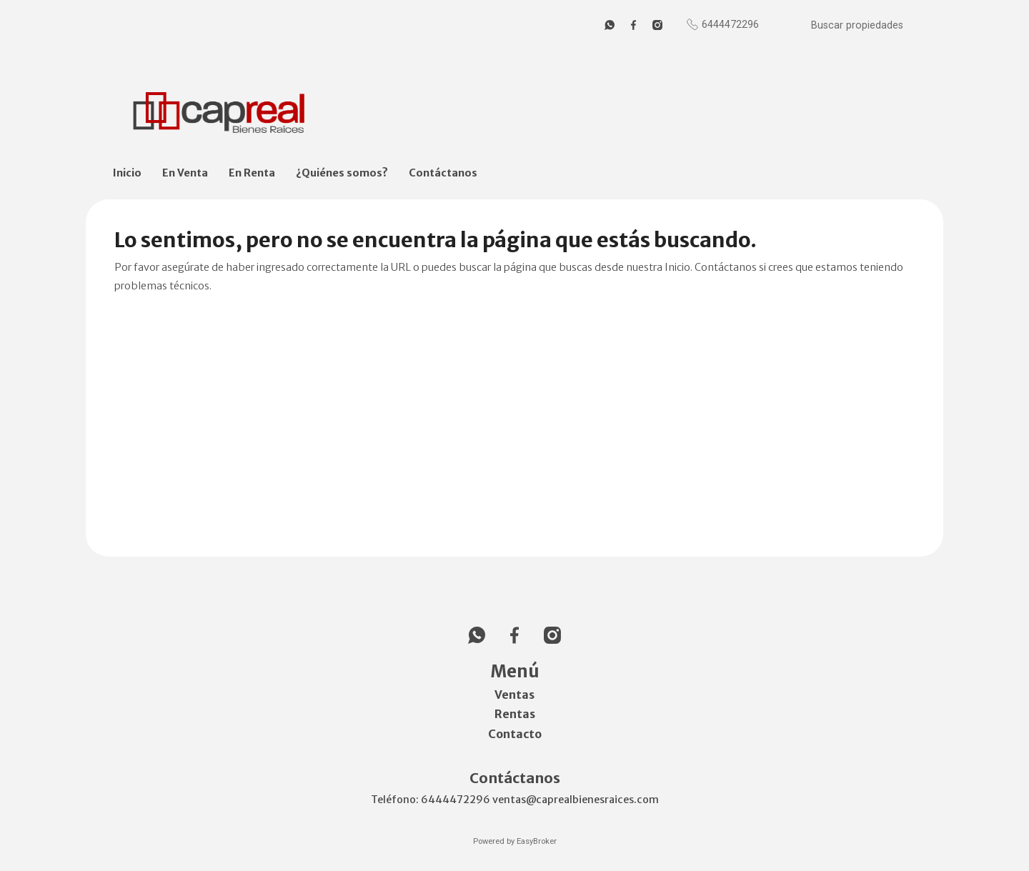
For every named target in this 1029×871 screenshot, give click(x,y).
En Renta (252, 172)
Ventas (514, 694)
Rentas (514, 714)
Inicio (127, 172)
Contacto (515, 734)
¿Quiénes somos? (342, 172)
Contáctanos (443, 172)
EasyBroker (537, 841)
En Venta (185, 172)
